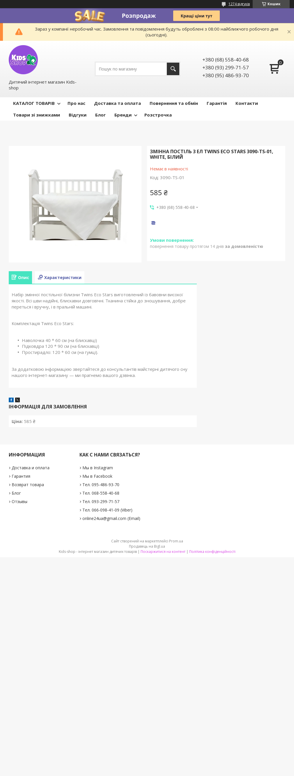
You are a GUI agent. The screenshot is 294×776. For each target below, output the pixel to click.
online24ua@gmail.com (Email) (111, 518)
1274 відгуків (239, 3)
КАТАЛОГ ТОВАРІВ (34, 103)
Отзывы (19, 501)
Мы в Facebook (97, 476)
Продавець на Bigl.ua (147, 546)
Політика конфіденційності (212, 551)
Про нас (76, 103)
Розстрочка (158, 115)
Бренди (123, 115)
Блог (100, 115)
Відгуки (77, 115)
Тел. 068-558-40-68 (100, 493)
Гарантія (217, 103)
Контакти (246, 103)
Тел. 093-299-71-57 (100, 501)
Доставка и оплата (30, 467)
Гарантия (21, 476)
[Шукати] (173, 69)
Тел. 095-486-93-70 (100, 484)
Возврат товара (28, 484)
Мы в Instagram (97, 467)
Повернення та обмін (174, 103)
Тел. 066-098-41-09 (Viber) (107, 510)
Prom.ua (176, 541)
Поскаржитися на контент (163, 551)
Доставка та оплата (117, 103)
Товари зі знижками (36, 115)
